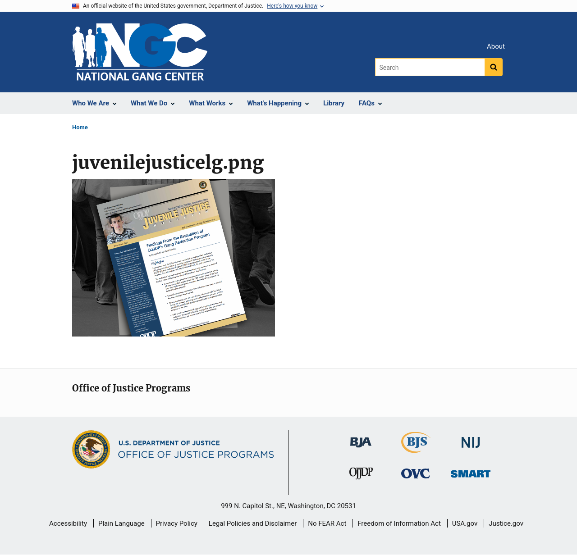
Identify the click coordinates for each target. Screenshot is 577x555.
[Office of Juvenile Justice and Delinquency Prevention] (361, 475)
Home (80, 127)
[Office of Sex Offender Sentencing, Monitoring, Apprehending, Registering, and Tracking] (470, 471)
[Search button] (494, 67)
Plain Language (121, 523)
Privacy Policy (176, 523)
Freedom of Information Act (399, 523)
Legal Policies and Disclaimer (253, 523)
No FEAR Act (327, 523)
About (496, 46)
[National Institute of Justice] (471, 438)
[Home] (139, 52)
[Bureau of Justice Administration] (360, 438)
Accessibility (68, 523)
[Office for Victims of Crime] (415, 473)
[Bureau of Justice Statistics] (415, 449)
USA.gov (465, 523)
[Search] (430, 67)
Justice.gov (506, 523)
